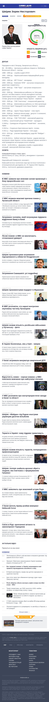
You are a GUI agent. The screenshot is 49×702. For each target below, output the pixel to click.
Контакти (29, 645)
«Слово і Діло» (13, 637)
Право (31, 666)
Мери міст (12, 664)
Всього (43, 56)
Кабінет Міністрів (15, 658)
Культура (32, 658)
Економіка (32, 656)
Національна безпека (36, 662)
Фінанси (32, 670)
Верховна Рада (14, 656)
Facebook (43, 20)
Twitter (45, 20)
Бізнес (31, 654)
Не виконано (33, 56)
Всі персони (13, 666)
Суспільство (33, 668)
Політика (32, 664)
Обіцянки (12, 16)
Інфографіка (24, 617)
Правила (39, 645)
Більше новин (24, 612)
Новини (19, 16)
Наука (31, 660)
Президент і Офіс (15, 654)
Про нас (20, 645)
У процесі (33, 52)
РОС (45, 6)
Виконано (44, 52)
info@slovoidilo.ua (24, 677)
